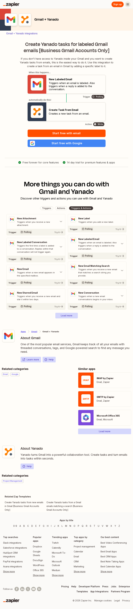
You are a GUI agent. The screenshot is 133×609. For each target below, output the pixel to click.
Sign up (117, 4)
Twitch (55, 542)
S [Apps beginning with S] (90, 526)
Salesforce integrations (15, 547)
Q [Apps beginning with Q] (82, 526)
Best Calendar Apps (111, 566)
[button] (67, 143)
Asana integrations (12, 566)
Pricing (65, 586)
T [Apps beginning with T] (94, 526)
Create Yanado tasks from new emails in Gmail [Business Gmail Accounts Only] (24, 506)
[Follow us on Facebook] (17, 589)
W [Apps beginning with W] (107, 526)
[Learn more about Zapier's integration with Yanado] (8, 451)
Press (105, 586)
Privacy (126, 600)
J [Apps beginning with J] (54, 526)
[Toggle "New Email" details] (36, 272)
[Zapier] (11, 4)
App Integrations (99, 591)
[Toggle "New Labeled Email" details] (97, 244)
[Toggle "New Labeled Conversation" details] (36, 247)
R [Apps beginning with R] (86, 526)
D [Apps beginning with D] (32, 526)
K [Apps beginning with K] (58, 526)
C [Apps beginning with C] (28, 526)
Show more (9, 571)
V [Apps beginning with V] (102, 526)
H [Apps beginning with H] (47, 526)
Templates (82, 591)
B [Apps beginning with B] (24, 526)
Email (76, 556)
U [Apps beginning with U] (98, 526)
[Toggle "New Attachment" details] (36, 221)
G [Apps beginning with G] (43, 526)
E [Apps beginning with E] (36, 526)
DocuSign (38, 560)
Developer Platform (89, 586)
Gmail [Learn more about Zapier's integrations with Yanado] (34, 331)
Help (49, 359)
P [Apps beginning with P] (78, 526)
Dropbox (37, 546)
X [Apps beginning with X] (111, 526)
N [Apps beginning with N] (70, 526)
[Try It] (36, 232)
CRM (76, 561)
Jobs (113, 586)
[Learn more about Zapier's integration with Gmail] (8, 336)
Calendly (56, 547)
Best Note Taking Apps (112, 561)
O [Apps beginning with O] (74, 526)
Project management (84, 546)
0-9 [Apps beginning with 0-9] (15, 526)
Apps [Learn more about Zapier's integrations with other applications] (23, 331)
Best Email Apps (109, 551)
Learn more (30, 359)
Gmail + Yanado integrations (22, 33)
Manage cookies (103, 600)
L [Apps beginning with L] (62, 526)
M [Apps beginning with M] (66, 526)
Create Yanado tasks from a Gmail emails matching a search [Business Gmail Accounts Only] (64, 506)
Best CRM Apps (108, 556)
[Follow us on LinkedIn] (22, 589)
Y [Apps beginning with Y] (115, 526)
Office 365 (38, 570)
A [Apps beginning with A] (20, 526)
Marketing (79, 566)
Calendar (78, 551)
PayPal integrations (13, 561)
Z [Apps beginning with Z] (119, 526)
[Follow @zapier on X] (28, 589)
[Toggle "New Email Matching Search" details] (97, 271)
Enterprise (124, 586)
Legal (117, 600)
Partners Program (120, 591)
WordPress (38, 565)
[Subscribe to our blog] (39, 589)
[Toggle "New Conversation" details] (97, 296)
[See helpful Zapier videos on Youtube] (33, 589)
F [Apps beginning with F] (39, 526)
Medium (56, 570)
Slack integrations (12, 542)
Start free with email (66, 133)
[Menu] (128, 4)
